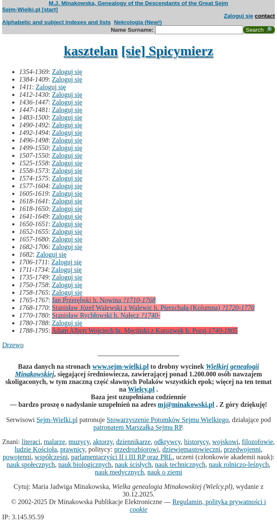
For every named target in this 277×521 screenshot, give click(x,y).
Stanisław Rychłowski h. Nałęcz (106, 315)
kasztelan (91, 50)
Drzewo (13, 344)
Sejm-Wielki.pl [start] (30, 9)
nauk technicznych (180, 464)
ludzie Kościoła (36, 449)
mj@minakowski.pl (186, 404)
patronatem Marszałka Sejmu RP (137, 427)
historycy (196, 441)
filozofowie (257, 441)
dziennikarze (133, 441)
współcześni (51, 457)
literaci (31, 441)
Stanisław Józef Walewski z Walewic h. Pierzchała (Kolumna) (153, 307)
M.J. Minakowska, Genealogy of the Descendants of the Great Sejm (138, 3)
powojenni (17, 457)
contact (265, 16)
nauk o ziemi (164, 472)
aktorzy (103, 441)
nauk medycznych (119, 472)
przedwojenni (242, 449)
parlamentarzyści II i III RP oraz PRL (122, 457)
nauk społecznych (31, 464)
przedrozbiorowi (136, 449)
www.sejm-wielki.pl (120, 366)
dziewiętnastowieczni (191, 449)
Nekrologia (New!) (138, 22)
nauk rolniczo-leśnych (239, 464)
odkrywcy (167, 441)
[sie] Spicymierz (167, 50)
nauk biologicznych (85, 464)
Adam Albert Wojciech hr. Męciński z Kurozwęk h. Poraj (145, 330)
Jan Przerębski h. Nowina (104, 300)
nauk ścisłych (133, 464)
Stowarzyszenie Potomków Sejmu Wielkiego (167, 419)
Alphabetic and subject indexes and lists (56, 22)
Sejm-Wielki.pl (57, 419)
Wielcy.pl (141, 389)
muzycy (79, 441)
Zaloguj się (238, 16)
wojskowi (225, 441)
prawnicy (72, 449)
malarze (54, 441)
